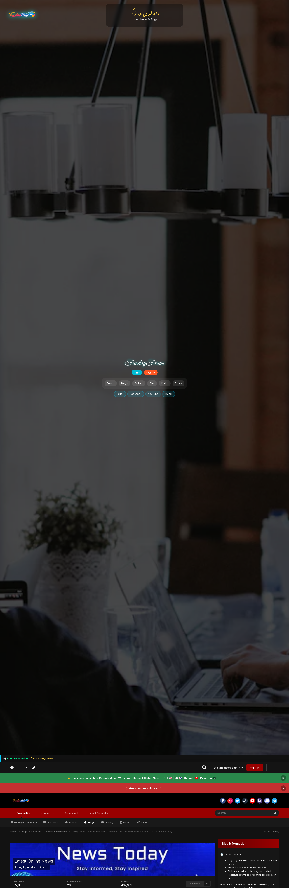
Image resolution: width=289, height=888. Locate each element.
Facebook (135, 394)
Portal (120, 394)
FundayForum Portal (25, 822)
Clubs (144, 822)
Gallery (139, 383)
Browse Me (23, 814)
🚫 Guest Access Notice (142, 788)
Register (150, 372)
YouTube (153, 394)
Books (178, 383)
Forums (72, 822)
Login (137, 372)
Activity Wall (71, 812)
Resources (47, 812)
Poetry (164, 383)
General (43, 867)
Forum (110, 383)
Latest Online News (34, 861)
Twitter (168, 394)
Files (152, 383)
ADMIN (31, 867)
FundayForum (144, 363)
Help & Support (98, 812)
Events (127, 822)
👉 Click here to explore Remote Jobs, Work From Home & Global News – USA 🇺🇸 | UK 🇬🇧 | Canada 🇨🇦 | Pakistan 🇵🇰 (142, 778)
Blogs (124, 383)
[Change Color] (34, 767)
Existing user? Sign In (228, 767)
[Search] (234, 813)
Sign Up (254, 767)
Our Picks (52, 822)
